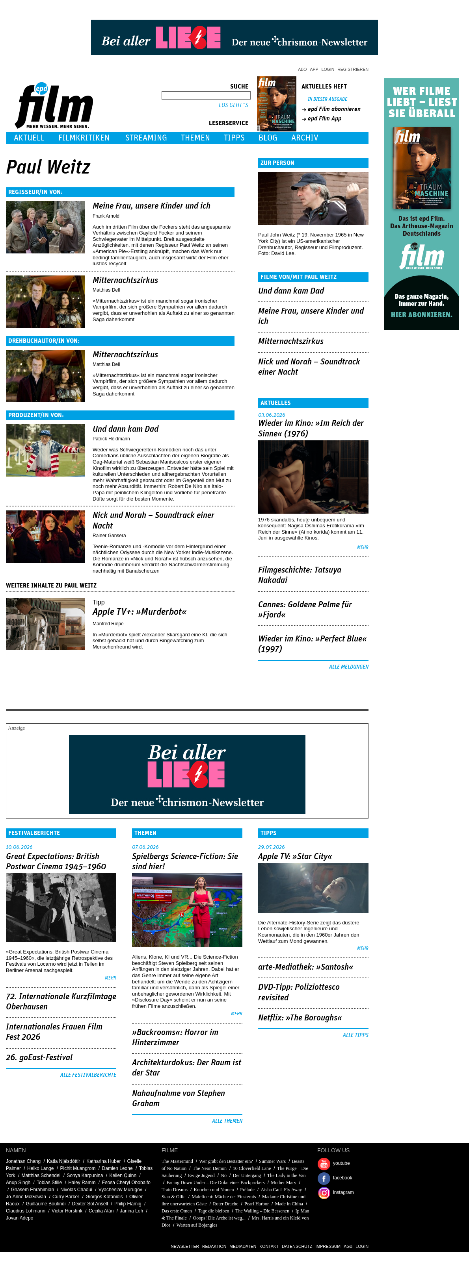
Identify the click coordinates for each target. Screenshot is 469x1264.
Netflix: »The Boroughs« (300, 1018)
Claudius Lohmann (25, 1211)
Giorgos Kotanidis (104, 1196)
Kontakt (269, 1246)
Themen (195, 138)
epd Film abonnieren (334, 109)
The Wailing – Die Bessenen (262, 1211)
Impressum (328, 1246)
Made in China (289, 1204)
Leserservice (228, 123)
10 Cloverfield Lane (252, 1168)
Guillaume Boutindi (46, 1204)
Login (328, 69)
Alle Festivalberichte (88, 1075)
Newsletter (185, 1246)
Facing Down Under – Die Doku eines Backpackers (216, 1182)
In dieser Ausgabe (327, 99)
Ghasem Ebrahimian (32, 1189)
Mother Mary (283, 1182)
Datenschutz (297, 1246)
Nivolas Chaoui (76, 1189)
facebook (342, 1178)
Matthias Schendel (41, 1175)
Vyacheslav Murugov (120, 1189)
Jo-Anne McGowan (26, 1196)
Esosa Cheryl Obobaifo (126, 1182)
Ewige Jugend (201, 1175)
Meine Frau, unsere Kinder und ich (151, 206)
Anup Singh (18, 1182)
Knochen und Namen (214, 1189)
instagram (343, 1192)
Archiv (304, 138)
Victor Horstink (67, 1211)
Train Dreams (175, 1189)
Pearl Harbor (256, 1204)
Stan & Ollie (174, 1196)
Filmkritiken (84, 138)
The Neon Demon (210, 1168)
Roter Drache (225, 1204)
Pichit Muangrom (77, 1168)
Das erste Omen (177, 1211)
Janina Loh (131, 1211)
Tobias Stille (49, 1182)
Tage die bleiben (213, 1211)
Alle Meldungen (348, 667)
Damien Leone (117, 1168)
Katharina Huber (103, 1161)
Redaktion (214, 1246)
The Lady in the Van (286, 1175)
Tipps (234, 138)
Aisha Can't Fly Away (281, 1189)
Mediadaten (242, 1246)
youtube (341, 1163)
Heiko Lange (40, 1168)
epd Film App (324, 118)
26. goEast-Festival (39, 1057)
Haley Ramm (81, 1182)
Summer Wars (272, 1161)
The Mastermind (177, 1161)
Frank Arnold (106, 216)
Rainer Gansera (109, 535)
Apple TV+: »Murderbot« (140, 612)
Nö (224, 1175)
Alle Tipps (355, 1035)
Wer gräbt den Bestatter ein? (226, 1161)
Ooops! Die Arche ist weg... (219, 1218)
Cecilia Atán (101, 1211)
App (314, 69)
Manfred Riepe (108, 623)
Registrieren (352, 69)
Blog (268, 138)
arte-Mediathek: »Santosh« (306, 967)
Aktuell (29, 138)
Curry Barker (65, 1196)
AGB (348, 1246)
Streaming (146, 138)
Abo (302, 69)
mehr (362, 547)
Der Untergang (247, 1175)
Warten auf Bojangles (197, 1225)
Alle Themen (227, 1121)
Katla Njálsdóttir (63, 1161)
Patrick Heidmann (111, 439)
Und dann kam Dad (125, 429)
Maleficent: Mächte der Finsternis (224, 1196)
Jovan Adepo (19, 1218)
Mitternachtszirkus (125, 280)
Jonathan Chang (23, 1161)
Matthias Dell (106, 290)
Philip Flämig (127, 1204)
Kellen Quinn (122, 1175)
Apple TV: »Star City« (295, 856)
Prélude (247, 1189)
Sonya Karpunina (85, 1175)
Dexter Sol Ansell (90, 1204)
